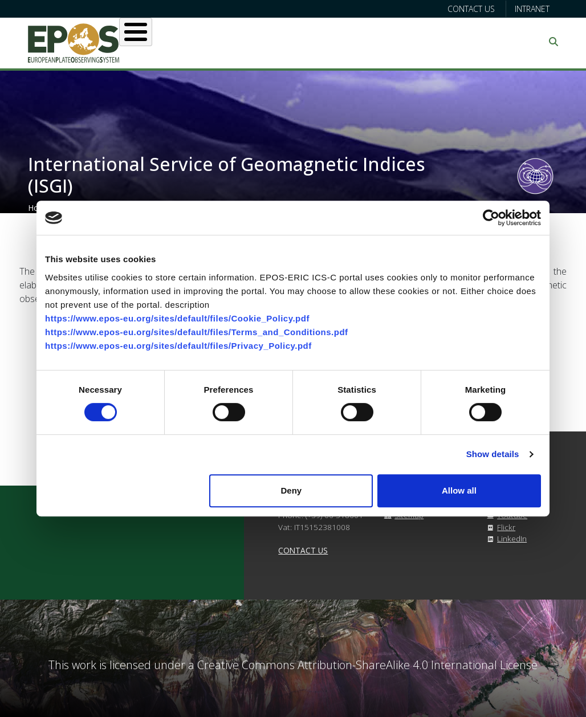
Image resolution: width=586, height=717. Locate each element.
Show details (492, 454)
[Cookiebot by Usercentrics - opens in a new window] (491, 217)
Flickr (499, 527)
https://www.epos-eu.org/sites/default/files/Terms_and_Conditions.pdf (196, 332)
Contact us (471, 8)
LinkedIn (505, 538)
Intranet (532, 8)
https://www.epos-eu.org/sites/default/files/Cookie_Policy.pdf (177, 318)
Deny (291, 490)
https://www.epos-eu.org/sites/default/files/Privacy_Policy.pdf (178, 346)
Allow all (459, 490)
